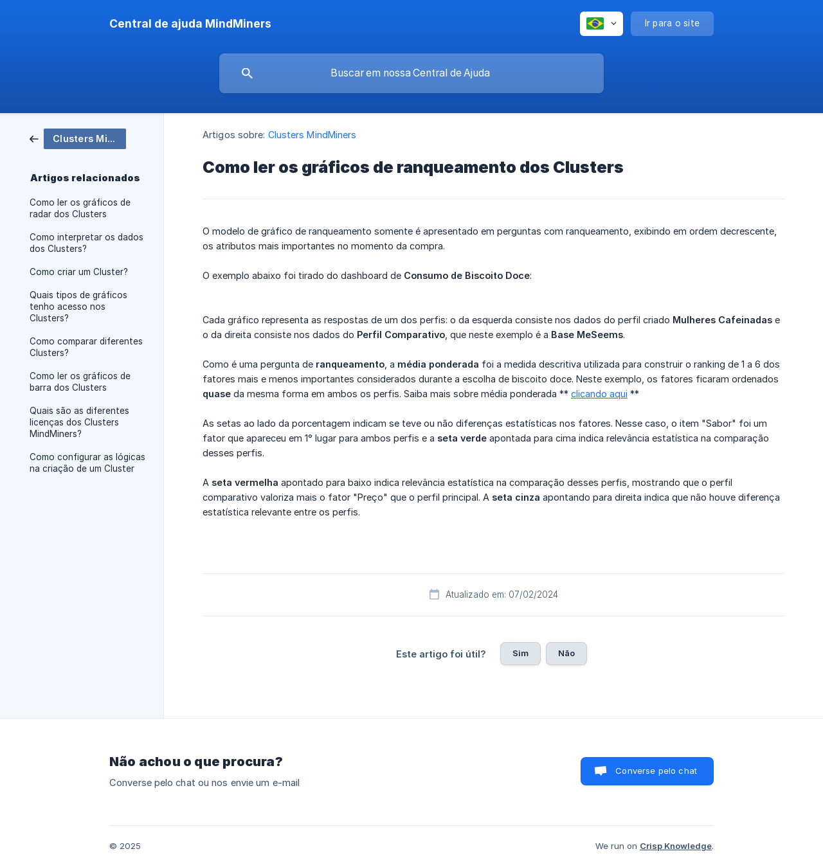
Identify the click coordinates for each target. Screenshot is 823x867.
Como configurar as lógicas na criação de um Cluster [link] (87, 463)
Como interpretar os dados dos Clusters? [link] (86, 243)
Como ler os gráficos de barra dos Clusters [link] (80, 382)
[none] (190, 24)
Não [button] (566, 653)
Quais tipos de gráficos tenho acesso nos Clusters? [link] (78, 306)
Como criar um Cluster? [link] (79, 272)
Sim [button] (520, 653)
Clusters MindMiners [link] (312, 134)
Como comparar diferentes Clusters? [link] (86, 347)
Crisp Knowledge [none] (676, 846)
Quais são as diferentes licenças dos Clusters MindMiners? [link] (79, 422)
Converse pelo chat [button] (656, 770)
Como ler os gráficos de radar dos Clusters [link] (80, 208)
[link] (78, 138)
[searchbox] (411, 73)
